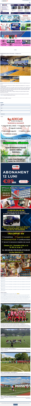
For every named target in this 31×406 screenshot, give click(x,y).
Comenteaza (2, 114)
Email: (1, 108)
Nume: (1, 105)
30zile (30, 277)
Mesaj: (1, 110)
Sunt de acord (15, 404)
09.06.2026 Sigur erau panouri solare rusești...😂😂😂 (10, 293)
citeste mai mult (28, 326)
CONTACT (29, 0)
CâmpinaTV (1, 95)
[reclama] (15, 22)
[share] (0, 102)
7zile (28, 277)
